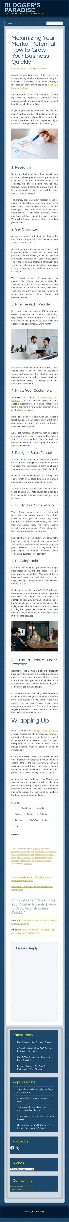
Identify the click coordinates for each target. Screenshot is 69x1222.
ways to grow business (41, 861)
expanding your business (45, 852)
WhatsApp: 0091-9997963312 (22, 1186)
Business (36, 849)
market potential (24, 858)
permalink (28, 864)
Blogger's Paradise (22, 7)
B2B (18, 445)
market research (39, 858)
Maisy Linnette (41, 68)
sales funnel (25, 861)
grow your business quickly (22, 855)
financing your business (45, 730)
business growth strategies (22, 852)
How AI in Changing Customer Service (34, 1042)
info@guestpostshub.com (20, 1189)
